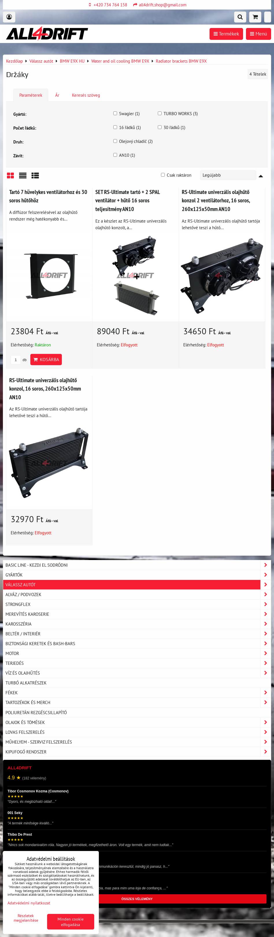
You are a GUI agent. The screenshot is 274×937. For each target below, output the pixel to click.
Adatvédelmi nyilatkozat (29, 903)
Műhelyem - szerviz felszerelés (138, 742)
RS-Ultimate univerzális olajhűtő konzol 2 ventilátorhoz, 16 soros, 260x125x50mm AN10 (216, 200)
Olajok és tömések (138, 722)
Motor (138, 653)
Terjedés (138, 663)
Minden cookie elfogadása (71, 921)
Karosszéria (138, 624)
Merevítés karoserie (138, 614)
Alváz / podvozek (138, 594)
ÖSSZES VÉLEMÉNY (137, 899)
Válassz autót (138, 584)
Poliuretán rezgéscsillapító (36, 712)
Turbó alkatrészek (26, 683)
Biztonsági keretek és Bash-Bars (138, 643)
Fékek (138, 692)
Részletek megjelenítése (26, 918)
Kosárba (46, 359)
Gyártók (138, 575)
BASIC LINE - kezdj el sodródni (138, 565)
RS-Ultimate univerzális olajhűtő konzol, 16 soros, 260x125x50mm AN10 (45, 388)
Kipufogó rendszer (138, 752)
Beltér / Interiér (138, 634)
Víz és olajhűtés (138, 673)
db (19, 359)
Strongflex (138, 604)
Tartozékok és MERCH (138, 702)
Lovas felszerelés (138, 732)
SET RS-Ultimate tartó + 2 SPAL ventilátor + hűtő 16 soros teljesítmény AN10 (127, 200)
